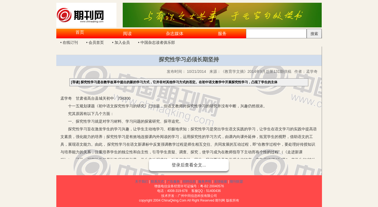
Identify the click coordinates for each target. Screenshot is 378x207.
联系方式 (157, 181)
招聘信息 (189, 181)
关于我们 (141, 181)
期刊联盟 (236, 181)
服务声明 (204, 181)
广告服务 (173, 181)
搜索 (314, 33)
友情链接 (220, 181)
